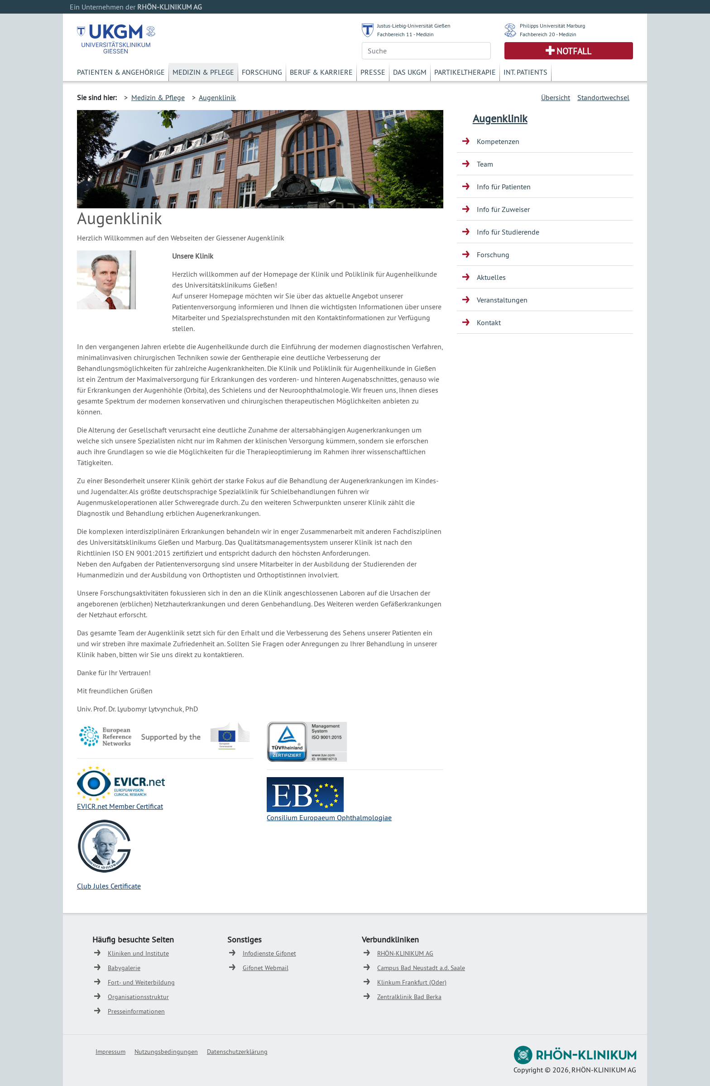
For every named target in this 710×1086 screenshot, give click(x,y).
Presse (372, 72)
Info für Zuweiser (503, 209)
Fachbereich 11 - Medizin (405, 34)
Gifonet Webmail (265, 968)
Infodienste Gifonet (269, 953)
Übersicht (555, 97)
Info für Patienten (504, 186)
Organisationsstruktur (138, 997)
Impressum (110, 1052)
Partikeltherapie (465, 72)
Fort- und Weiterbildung (141, 982)
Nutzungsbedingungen (166, 1052)
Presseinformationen (136, 1011)
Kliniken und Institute (138, 953)
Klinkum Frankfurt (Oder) (411, 982)
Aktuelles (491, 277)
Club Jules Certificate (109, 885)
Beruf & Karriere (321, 72)
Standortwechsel (603, 97)
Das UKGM (410, 72)
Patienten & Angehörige (121, 72)
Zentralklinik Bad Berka (409, 997)
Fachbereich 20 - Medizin (548, 34)
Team (485, 163)
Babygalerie (124, 968)
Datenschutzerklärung (237, 1052)
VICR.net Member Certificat (122, 806)
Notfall (573, 51)
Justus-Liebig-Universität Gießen (414, 25)
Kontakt (489, 322)
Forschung (262, 72)
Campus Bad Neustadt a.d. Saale (421, 968)
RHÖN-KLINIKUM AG (405, 953)
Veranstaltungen (502, 299)
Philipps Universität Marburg (552, 25)
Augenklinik (217, 97)
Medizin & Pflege (203, 72)
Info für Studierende (508, 231)
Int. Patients (525, 72)
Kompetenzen (498, 141)
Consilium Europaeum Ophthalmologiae (329, 817)
